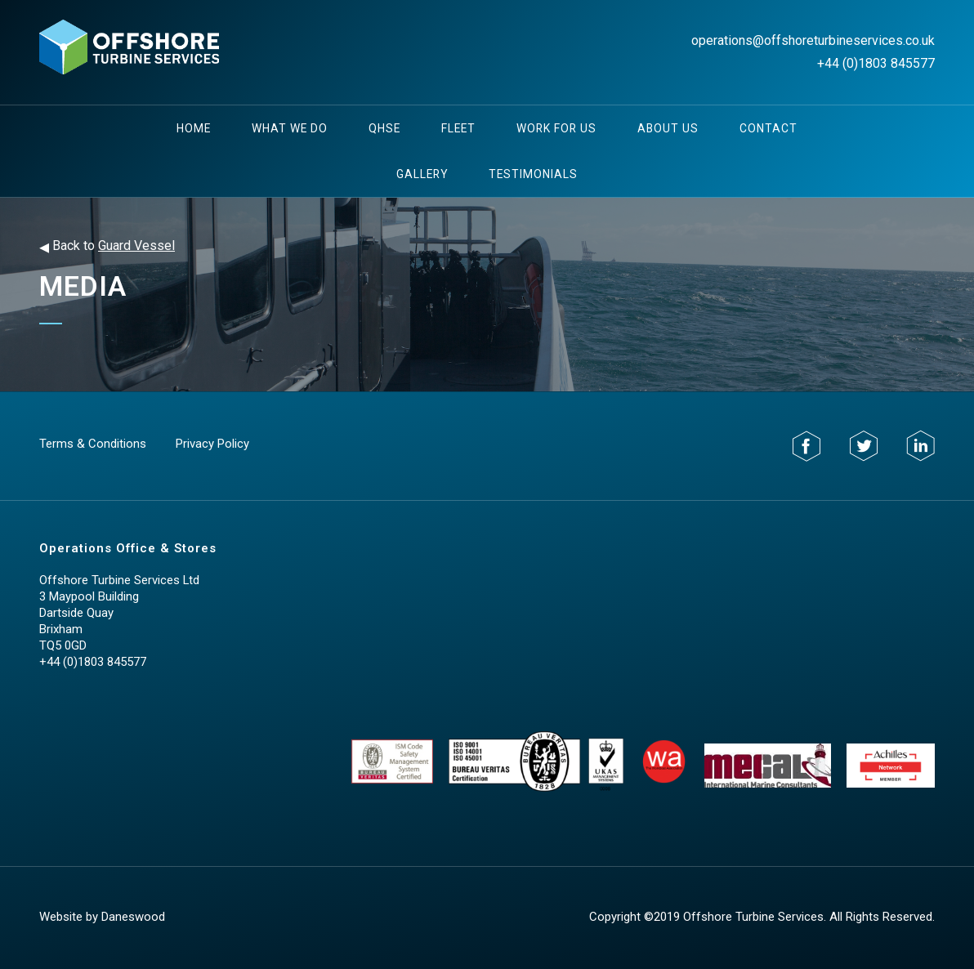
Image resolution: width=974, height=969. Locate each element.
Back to (107, 247)
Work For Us (556, 128)
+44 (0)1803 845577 (876, 63)
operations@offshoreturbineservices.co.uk (813, 40)
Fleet (458, 128)
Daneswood (133, 916)
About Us (668, 128)
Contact (768, 128)
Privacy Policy (212, 443)
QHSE (384, 128)
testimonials (533, 174)
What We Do (290, 128)
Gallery (422, 174)
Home (193, 128)
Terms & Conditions (92, 443)
